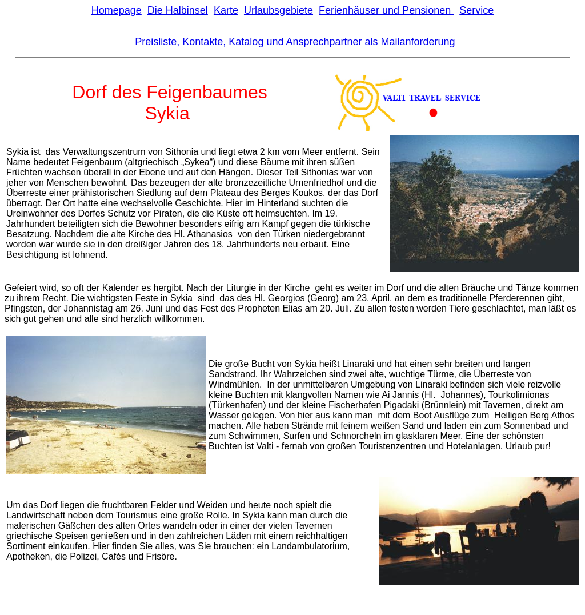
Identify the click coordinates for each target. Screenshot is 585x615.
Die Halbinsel (177, 10)
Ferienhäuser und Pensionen (386, 10)
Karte (226, 10)
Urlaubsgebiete (278, 10)
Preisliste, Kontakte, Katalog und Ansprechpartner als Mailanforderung (295, 41)
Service (476, 10)
